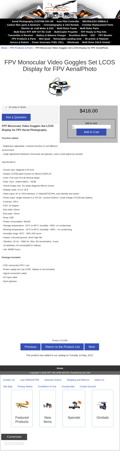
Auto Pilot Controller (68, 21)
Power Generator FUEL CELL (48, 42)
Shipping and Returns (78, 380)
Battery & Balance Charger (51, 35)
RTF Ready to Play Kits (93, 32)
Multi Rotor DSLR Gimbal (96, 42)
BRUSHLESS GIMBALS (95, 21)
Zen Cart (86, 373)
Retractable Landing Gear (67, 38)
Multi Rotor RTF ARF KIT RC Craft (32, 32)
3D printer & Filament (96, 38)
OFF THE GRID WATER (58, 373)
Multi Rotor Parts (89, 28)
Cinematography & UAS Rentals (61, 25)
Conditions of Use (47, 386)
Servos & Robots (19, 42)
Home (105, 2)
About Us (99, 380)
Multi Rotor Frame (67, 28)
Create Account (88, 386)
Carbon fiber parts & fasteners (24, 25)
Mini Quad (44, 38)
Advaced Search (52, 380)
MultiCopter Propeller (66, 32)
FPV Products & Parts (21, 48)
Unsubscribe (67, 386)
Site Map (7, 386)
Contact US (9, 380)
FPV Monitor (105, 35)
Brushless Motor (78, 35)
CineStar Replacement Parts (97, 25)
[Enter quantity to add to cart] (91, 127)
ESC (93, 35)
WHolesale (73, 42)
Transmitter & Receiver (20, 35)
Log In (115, 2)
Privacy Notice (25, 386)
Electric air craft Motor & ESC (37, 28)
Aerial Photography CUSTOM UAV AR (32, 21)
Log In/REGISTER (29, 380)
